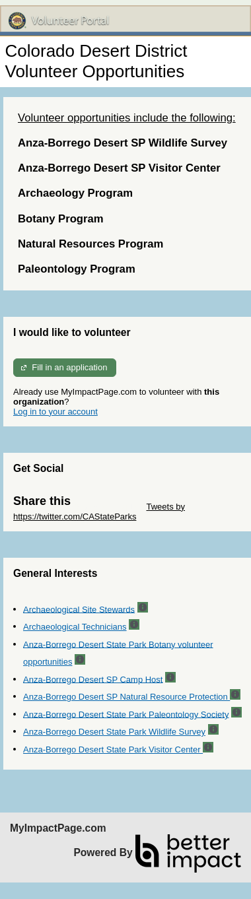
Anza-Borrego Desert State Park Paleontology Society (126, 714)
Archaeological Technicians (75, 627)
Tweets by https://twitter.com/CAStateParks (99, 511)
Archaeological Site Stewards (79, 609)
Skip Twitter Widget (107, 507)
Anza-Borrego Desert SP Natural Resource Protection (126, 697)
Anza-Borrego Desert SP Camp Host (92, 679)
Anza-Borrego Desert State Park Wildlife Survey (114, 732)
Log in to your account (55, 411)
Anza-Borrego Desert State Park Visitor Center (113, 749)
